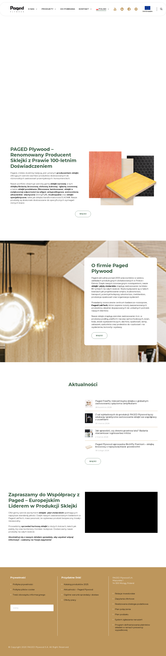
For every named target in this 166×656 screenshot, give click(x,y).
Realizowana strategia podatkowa (131, 604)
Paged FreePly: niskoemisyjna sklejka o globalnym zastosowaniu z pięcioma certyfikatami (121, 402)
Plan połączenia (123, 609)
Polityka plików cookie (24, 589)
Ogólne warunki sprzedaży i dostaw (81, 595)
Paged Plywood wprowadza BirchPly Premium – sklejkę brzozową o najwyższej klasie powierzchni (124, 445)
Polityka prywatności (23, 584)
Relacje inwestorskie (125, 593)
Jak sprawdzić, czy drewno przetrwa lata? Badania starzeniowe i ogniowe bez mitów (121, 431)
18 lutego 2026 (102, 450)
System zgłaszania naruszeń (128, 619)
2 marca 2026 (101, 437)
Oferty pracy (70, 600)
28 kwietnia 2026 (103, 407)
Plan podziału (121, 614)
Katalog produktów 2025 (76, 584)
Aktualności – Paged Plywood (78, 589)
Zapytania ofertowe (124, 599)
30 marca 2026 (102, 423)
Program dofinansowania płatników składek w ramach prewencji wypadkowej (132, 627)
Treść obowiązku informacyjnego (29, 595)
